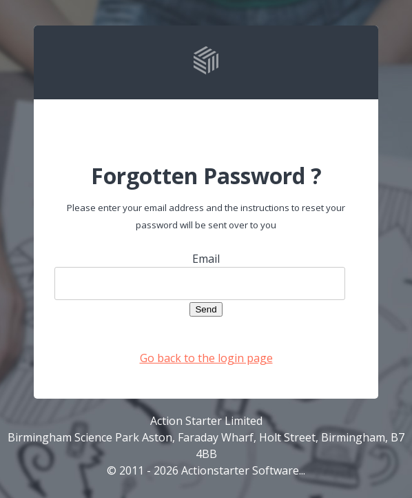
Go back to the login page (206, 358)
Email (206, 258)
